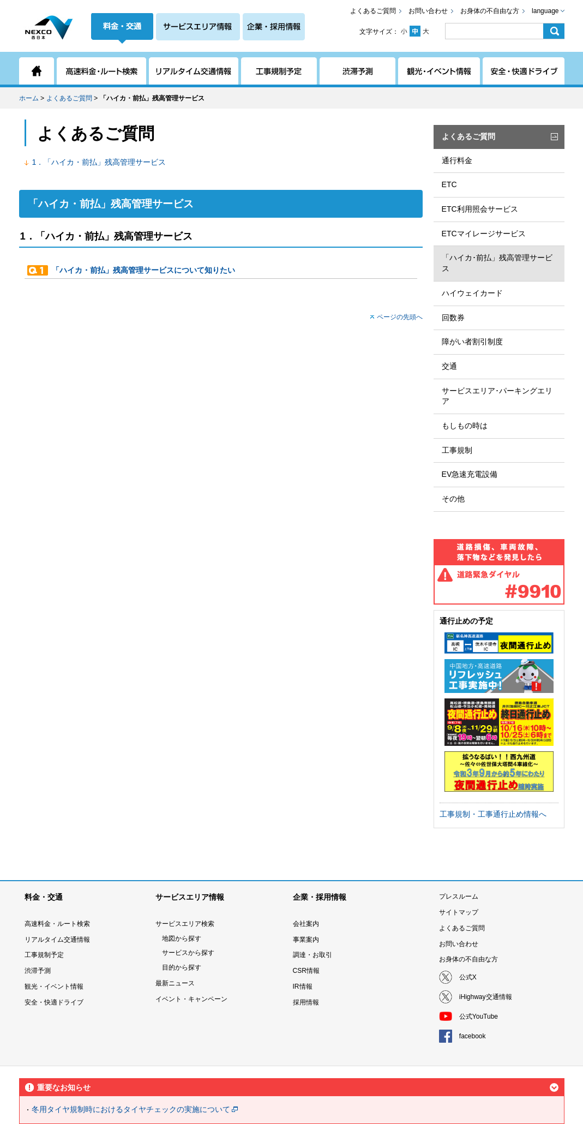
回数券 (453, 317)
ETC (449, 184)
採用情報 (306, 1002)
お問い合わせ (428, 11)
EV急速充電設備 (470, 474)
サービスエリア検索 (184, 924)
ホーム (29, 98)
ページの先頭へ (400, 317)
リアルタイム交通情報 (57, 939)
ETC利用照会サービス (480, 209)
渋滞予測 (38, 970)
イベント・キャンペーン (191, 999)
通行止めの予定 (466, 621)
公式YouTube (478, 1016)
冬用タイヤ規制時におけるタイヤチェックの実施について (131, 1109)
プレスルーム (458, 896)
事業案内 (306, 939)
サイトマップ (458, 912)
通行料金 (457, 160)
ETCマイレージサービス (484, 233)
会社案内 (306, 924)
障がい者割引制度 (472, 341)
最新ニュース (175, 983)
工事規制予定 (44, 955)
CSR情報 (306, 970)
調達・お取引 (312, 955)
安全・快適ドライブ (54, 1002)
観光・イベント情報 (54, 986)
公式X (468, 977)
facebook (472, 1036)
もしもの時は (465, 425)
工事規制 (457, 450)
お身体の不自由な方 (489, 11)
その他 (453, 498)
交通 (449, 366)
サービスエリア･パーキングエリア (497, 396)
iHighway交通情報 (485, 997)
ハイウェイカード (472, 293)
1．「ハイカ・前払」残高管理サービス (99, 162)
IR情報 (302, 986)
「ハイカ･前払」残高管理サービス (497, 263)
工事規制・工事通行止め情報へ (493, 814)
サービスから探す (188, 952)
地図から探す (181, 938)
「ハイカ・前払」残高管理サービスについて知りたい (143, 270)
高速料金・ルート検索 (57, 924)
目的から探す (181, 967)
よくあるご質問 (373, 11)
